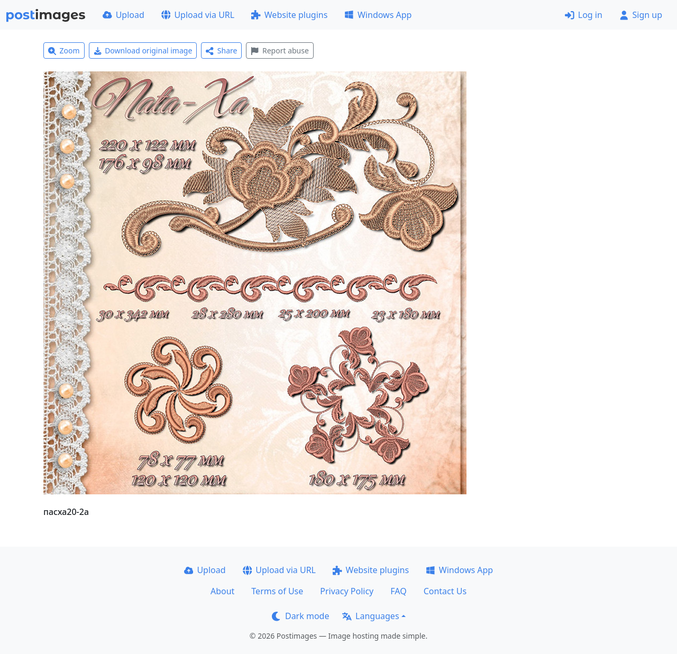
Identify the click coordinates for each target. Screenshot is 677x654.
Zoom (64, 50)
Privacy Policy (346, 591)
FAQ (398, 591)
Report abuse (279, 50)
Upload (123, 15)
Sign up (640, 15)
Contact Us (445, 591)
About (222, 591)
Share (221, 50)
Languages (370, 616)
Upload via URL (197, 15)
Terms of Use (277, 591)
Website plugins (289, 15)
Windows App (377, 15)
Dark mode (300, 616)
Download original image (143, 50)
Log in (583, 15)
